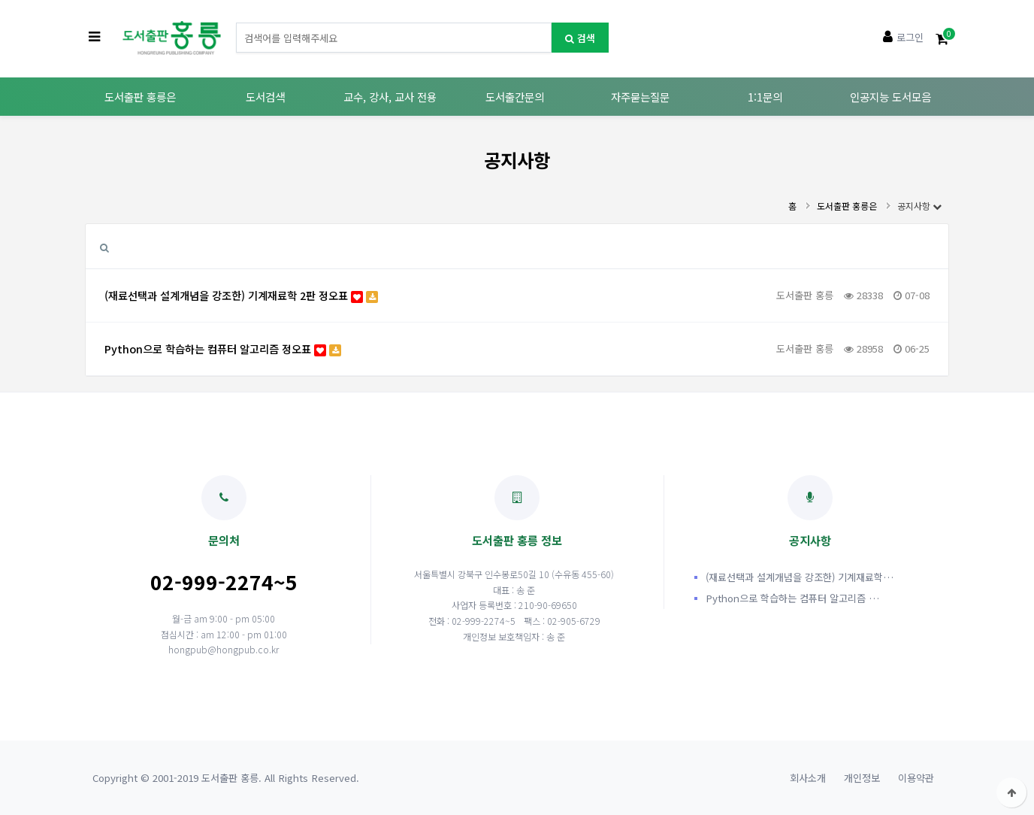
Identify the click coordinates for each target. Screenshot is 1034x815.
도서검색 (265, 97)
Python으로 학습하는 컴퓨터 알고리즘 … (792, 598)
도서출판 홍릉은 (140, 97)
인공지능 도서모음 (890, 97)
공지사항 (919, 205)
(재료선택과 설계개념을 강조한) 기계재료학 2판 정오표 (241, 295)
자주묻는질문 (640, 97)
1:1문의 (765, 97)
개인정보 (862, 778)
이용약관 (916, 778)
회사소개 (808, 778)
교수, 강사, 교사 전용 (390, 97)
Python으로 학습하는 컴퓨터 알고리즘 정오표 (222, 348)
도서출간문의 (514, 97)
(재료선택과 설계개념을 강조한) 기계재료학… (799, 577)
